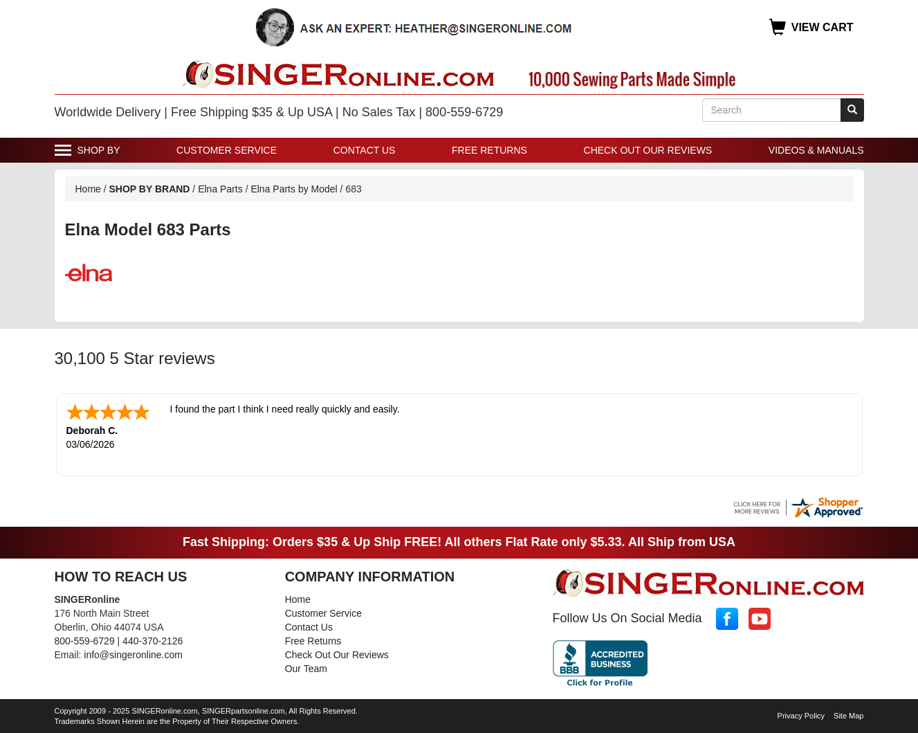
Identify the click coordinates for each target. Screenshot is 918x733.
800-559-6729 (85, 639)
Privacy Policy (801, 714)
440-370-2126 (152, 639)
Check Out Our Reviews (648, 150)
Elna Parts (220, 188)
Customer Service (226, 150)
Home (88, 188)
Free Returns (489, 150)
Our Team (306, 667)
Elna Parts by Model (293, 188)
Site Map (848, 714)
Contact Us (364, 150)
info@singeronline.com (133, 653)
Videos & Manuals (816, 150)
